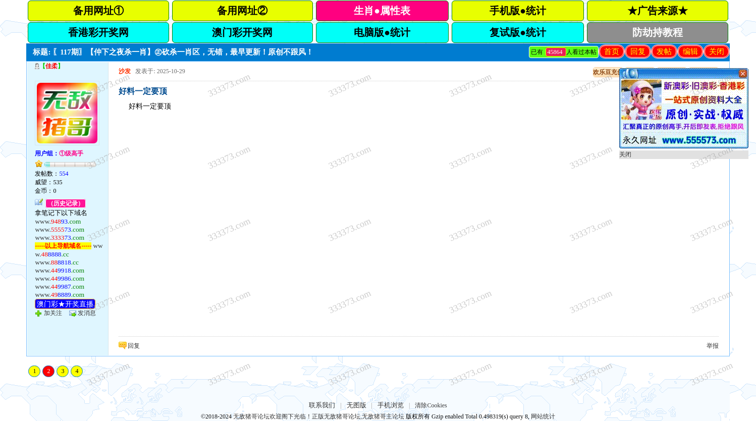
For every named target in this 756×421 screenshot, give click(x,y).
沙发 (125, 71)
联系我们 (322, 405)
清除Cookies (431, 405)
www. (58, 221)
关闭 (716, 51)
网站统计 (543, 416)
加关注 (53, 313)
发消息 (87, 313)
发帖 (664, 51)
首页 (611, 51)
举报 (713, 345)
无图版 (356, 405)
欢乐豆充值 (608, 72)
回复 (637, 51)
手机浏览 (390, 405)
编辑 (690, 51)
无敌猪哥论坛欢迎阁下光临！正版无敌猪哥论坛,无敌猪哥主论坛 (318, 416)
